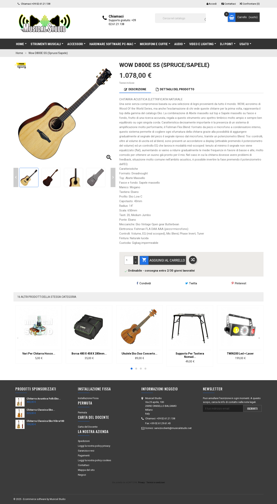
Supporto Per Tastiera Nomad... (190, 355)
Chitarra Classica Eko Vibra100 (45, 421)
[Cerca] (180, 18)
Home (21, 44)
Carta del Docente (88, 426)
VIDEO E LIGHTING (202, 44)
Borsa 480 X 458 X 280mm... (89, 353)
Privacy (141, 482)
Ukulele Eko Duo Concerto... (139, 353)
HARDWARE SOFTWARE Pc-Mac (112, 44)
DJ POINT (227, 44)
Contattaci (83, 465)
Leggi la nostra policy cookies (94, 460)
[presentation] (17, 338)
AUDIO (179, 44)
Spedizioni (84, 441)
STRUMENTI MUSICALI (47, 44)
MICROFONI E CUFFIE (155, 44)
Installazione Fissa (88, 398)
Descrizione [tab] (137, 89)
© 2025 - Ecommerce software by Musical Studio (39, 499)
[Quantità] (128, 260)
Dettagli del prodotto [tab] (177, 89)
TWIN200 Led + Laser (240, 353)
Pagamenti (84, 455)
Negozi (82, 474)
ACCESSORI (76, 44)
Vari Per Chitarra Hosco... (38, 353)
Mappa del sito (86, 470)
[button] (131, 369)
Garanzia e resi (86, 450)
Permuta (82, 412)
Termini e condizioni (155, 482)
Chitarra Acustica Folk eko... (44, 398)
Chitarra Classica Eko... (41, 410)
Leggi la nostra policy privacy (94, 445)
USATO (245, 44)
